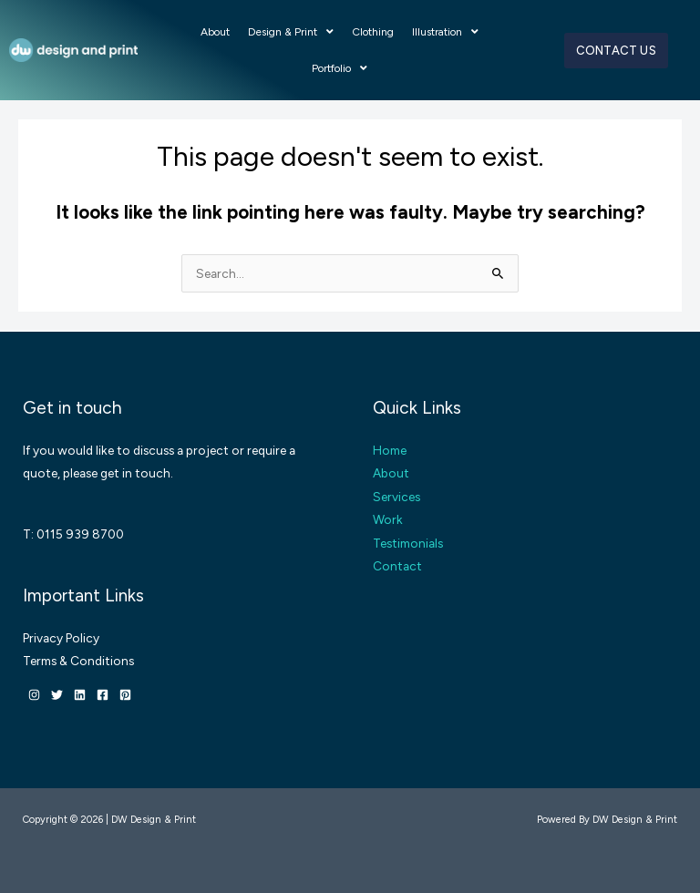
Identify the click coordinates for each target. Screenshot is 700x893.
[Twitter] (57, 694)
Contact (397, 566)
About (215, 32)
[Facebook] (102, 694)
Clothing (373, 32)
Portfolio (339, 68)
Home (390, 450)
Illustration (445, 31)
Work (388, 519)
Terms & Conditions (78, 660)
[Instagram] (34, 694)
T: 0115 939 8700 (73, 534)
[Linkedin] (79, 694)
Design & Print (291, 31)
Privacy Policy (61, 638)
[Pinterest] (125, 694)
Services (396, 496)
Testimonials (408, 543)
